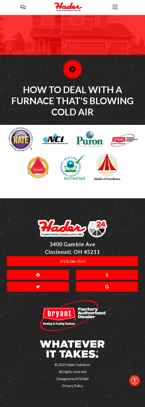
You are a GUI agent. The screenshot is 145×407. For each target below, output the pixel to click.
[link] (134, 380)
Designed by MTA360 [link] (72, 379)
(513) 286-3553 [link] (72, 261)
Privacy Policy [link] (72, 386)
